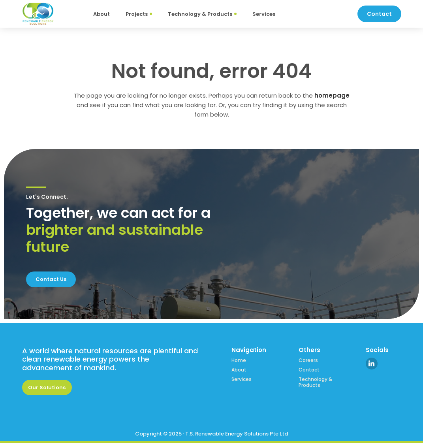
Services (241, 379)
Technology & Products (315, 382)
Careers (308, 360)
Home (238, 360)
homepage (332, 95)
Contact (309, 370)
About (238, 370)
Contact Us (51, 279)
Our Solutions (47, 387)
